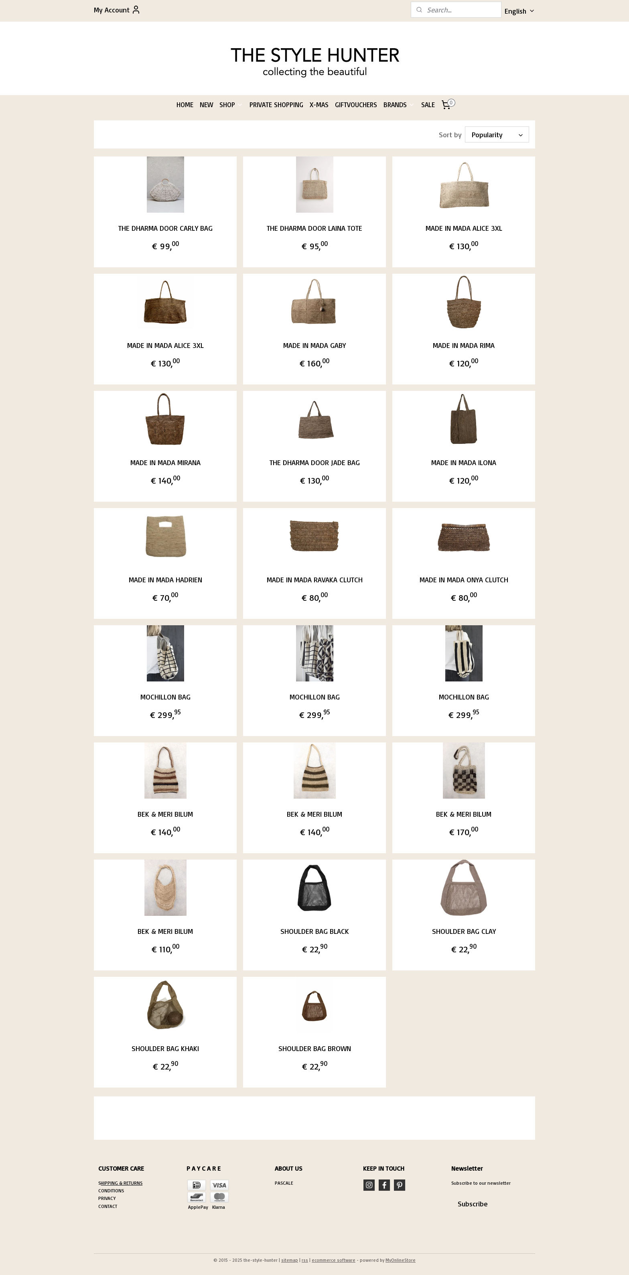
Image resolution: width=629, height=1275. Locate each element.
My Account (117, 9)
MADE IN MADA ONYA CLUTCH (464, 579)
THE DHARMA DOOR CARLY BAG (165, 228)
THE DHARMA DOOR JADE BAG (314, 462)
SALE (428, 104)
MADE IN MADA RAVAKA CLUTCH (314, 579)
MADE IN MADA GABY (314, 345)
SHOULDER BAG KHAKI (165, 1048)
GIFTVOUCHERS (356, 104)
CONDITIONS (111, 1191)
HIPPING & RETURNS (121, 1183)
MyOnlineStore (401, 1260)
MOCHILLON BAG (165, 696)
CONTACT (107, 1206)
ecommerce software (333, 1260)
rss (305, 1260)
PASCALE (284, 1183)
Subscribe (473, 1203)
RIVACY (108, 1198)
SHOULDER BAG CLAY (464, 931)
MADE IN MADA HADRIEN (165, 579)
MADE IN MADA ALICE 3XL (464, 228)
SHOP (231, 104)
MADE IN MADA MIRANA (165, 462)
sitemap (289, 1260)
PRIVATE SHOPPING (276, 104)
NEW (206, 104)
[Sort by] (497, 134)
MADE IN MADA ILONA (463, 462)
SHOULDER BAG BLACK (314, 931)
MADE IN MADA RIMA (464, 345)
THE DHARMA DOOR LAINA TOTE (314, 228)
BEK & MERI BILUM (165, 813)
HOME (185, 104)
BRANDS (399, 104)
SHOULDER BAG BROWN (314, 1048)
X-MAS (319, 104)
